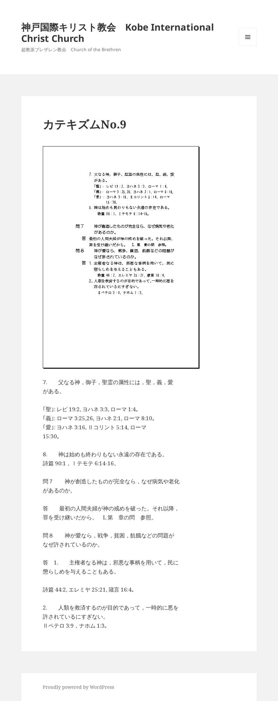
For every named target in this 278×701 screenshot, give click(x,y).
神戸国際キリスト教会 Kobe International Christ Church (117, 32)
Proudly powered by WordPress (78, 687)
